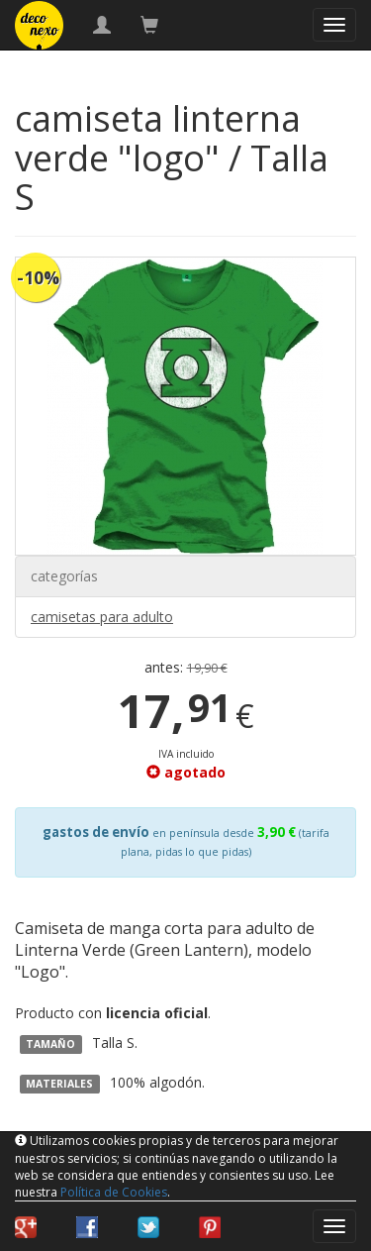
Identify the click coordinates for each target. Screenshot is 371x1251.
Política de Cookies (113, 1192)
